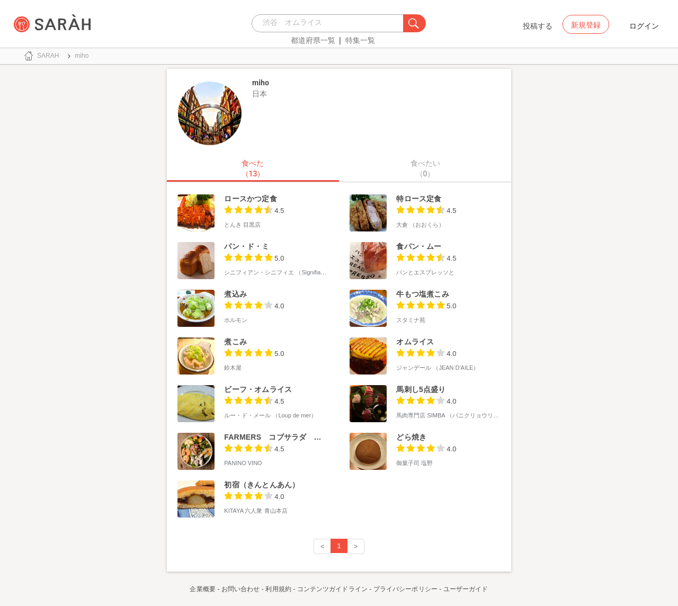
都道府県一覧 (313, 40)
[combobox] (330, 23)
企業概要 (202, 589)
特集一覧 (360, 40)
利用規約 (278, 589)
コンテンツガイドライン (332, 589)
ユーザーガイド (465, 589)
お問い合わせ (240, 589)
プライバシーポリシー (405, 589)
